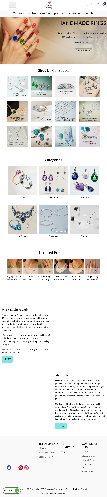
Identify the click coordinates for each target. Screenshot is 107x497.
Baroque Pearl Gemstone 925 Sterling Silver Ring (92, 278)
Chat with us (11, 490)
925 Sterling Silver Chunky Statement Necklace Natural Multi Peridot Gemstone (76, 278)
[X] (15, 467)
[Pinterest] (21, 467)
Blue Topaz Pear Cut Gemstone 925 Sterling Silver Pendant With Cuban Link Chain (30, 278)
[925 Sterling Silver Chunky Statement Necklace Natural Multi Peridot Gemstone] (76, 266)
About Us (43, 448)
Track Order (88, 471)
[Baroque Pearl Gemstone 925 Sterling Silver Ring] (92, 266)
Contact (86, 451)
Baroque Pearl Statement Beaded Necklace (60, 278)
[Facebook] (9, 467)
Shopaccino (59, 493)
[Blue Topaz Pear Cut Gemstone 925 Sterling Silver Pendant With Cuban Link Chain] (30, 266)
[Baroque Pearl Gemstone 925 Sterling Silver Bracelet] (14, 266)
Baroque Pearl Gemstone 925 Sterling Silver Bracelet (14, 278)
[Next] (97, 278)
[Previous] (9, 278)
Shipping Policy (89, 456)
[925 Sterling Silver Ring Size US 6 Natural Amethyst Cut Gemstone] (45, 266)
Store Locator (46, 457)
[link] (87, 4)
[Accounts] (97, 4)
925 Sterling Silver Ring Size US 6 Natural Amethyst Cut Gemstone (45, 278)
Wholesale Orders (47, 452)
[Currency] (12, 5)
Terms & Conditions (54, 489)
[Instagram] (26, 467)
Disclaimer (86, 489)
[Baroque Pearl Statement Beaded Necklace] (61, 266)
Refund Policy (88, 460)
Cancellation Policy (88, 466)
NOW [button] (7, 359)
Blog (62, 451)
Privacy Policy (72, 489)
